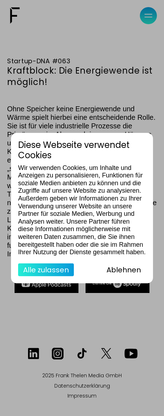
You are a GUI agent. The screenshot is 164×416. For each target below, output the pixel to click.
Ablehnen (123, 269)
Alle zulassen (46, 269)
